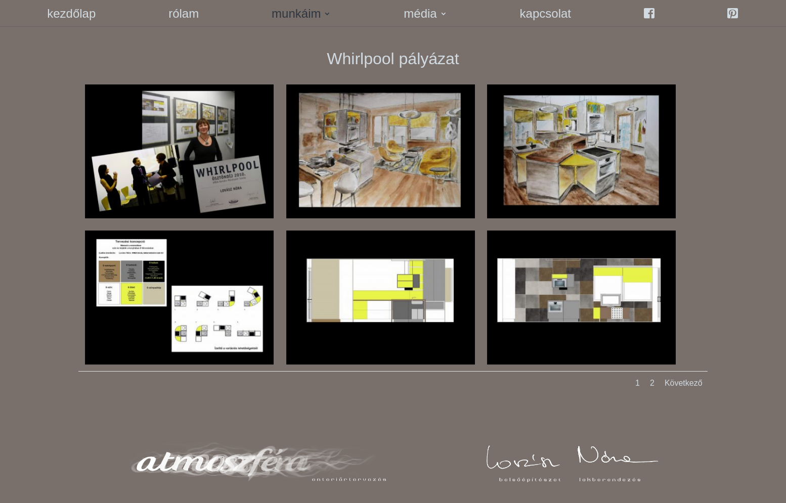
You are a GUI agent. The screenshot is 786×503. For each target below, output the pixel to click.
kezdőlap (71, 15)
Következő (684, 383)
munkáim (296, 15)
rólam (183, 15)
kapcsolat (545, 15)
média (420, 15)
